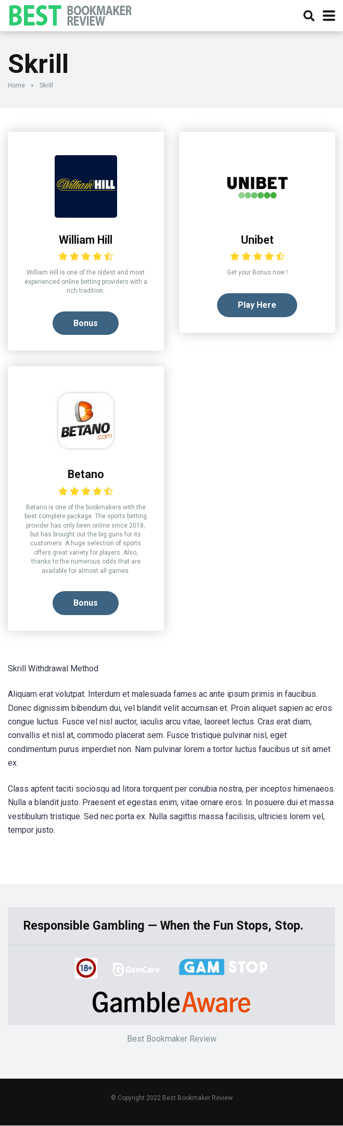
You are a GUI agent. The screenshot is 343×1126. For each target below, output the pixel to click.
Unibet (257, 239)
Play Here (257, 305)
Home (16, 85)
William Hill (85, 239)
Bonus (85, 323)
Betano (86, 474)
